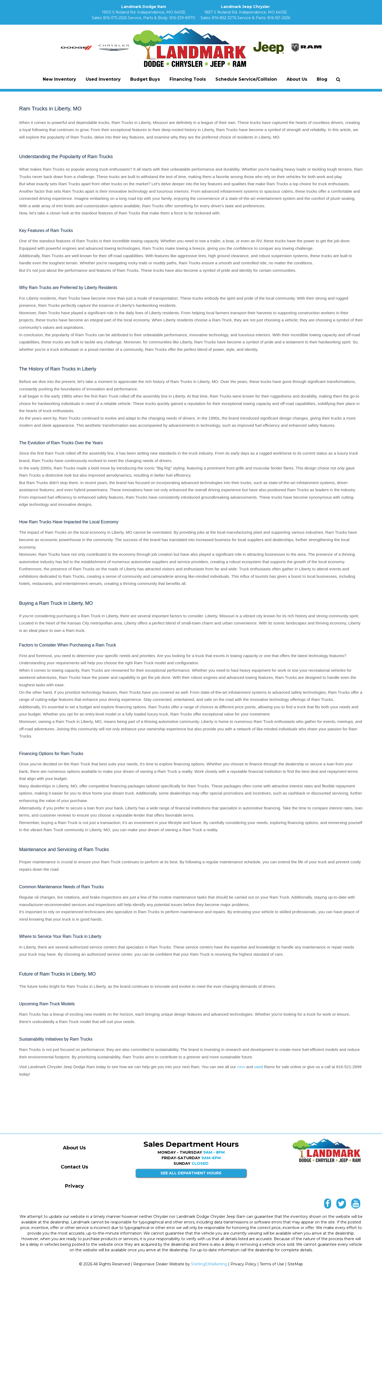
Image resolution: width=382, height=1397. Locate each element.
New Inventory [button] (59, 79)
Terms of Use (272, 1264)
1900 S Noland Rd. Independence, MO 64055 (143, 12)
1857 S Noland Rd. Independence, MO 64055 (245, 12)
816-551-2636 (278, 17)
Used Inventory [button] (103, 79)
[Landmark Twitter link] (341, 1204)
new (241, 1066)
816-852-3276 (224, 17)
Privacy (74, 1186)
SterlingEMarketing (209, 1264)
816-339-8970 (182, 17)
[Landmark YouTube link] (355, 1204)
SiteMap (295, 1264)
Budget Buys (145, 79)
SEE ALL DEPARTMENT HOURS (191, 1173)
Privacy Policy (243, 1264)
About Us (74, 1148)
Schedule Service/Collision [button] (246, 79)
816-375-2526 (115, 17)
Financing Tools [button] (188, 79)
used (259, 1066)
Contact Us (74, 1167)
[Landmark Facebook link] (327, 1204)
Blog (322, 79)
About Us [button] (296, 79)
